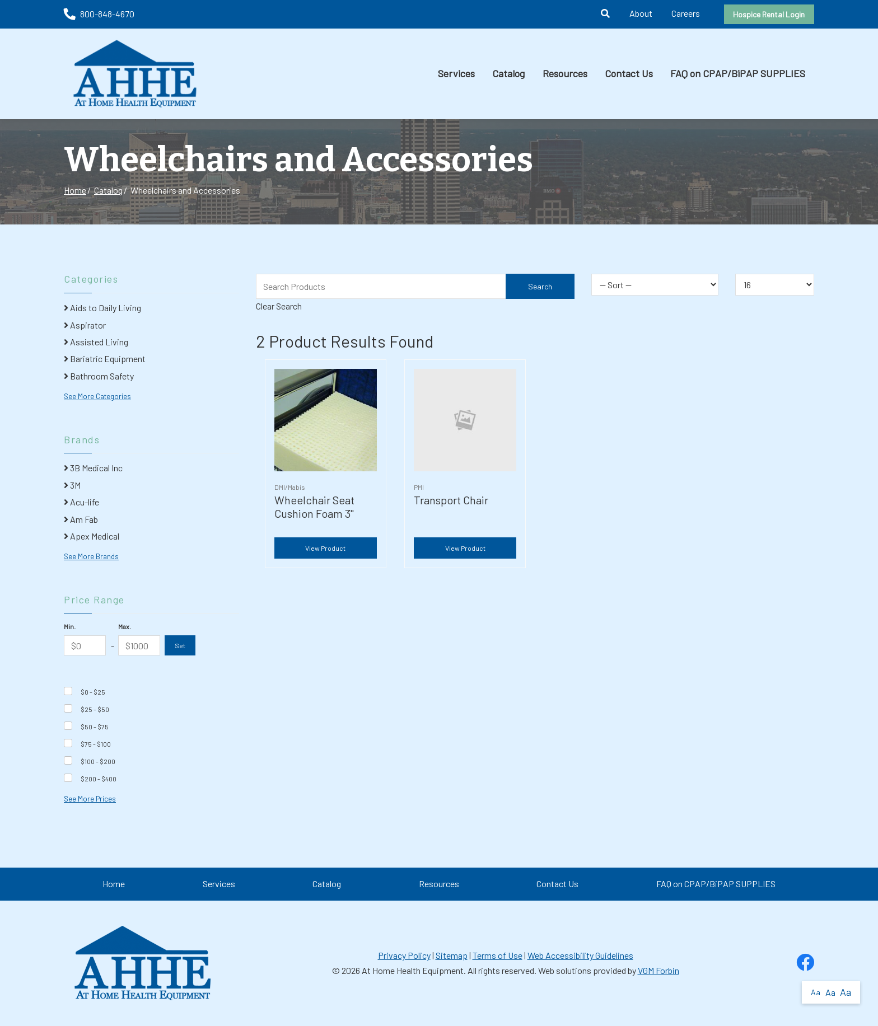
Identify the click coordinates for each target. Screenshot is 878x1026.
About (640, 13)
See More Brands (91, 556)
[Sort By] (654, 285)
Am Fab (81, 519)
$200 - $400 (98, 779)
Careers (685, 13)
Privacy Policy (404, 955)
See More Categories (97, 396)
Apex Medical (91, 536)
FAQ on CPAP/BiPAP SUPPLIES (737, 73)
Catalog (508, 73)
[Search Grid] (415, 286)
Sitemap (452, 955)
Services (456, 73)
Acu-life (81, 501)
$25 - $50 (95, 709)
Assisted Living (96, 341)
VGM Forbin (658, 970)
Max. (124, 626)
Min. (70, 626)
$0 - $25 (93, 692)
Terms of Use (497, 955)
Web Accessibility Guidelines (580, 955)
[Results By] (774, 285)
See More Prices (90, 798)
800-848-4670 (99, 13)
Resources (565, 73)
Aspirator (85, 325)
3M (72, 485)
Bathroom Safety (99, 376)
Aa (815, 992)
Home (75, 190)
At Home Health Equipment (413, 970)
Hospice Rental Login (769, 14)
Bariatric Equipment (105, 358)
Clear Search (279, 306)
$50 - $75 (95, 726)
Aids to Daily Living (102, 307)
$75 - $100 (96, 744)
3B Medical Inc (93, 467)
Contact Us (629, 73)
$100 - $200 (98, 761)
